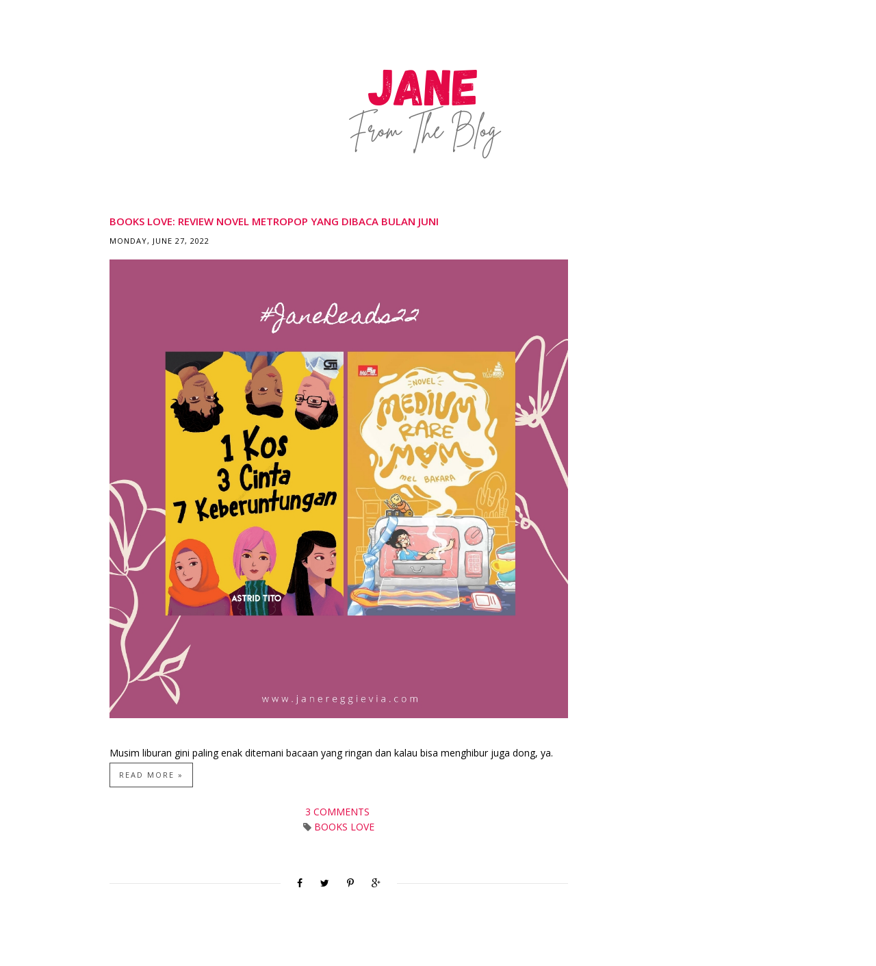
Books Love (344, 826)
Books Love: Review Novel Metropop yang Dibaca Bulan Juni (274, 221)
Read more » (151, 775)
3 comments (338, 811)
